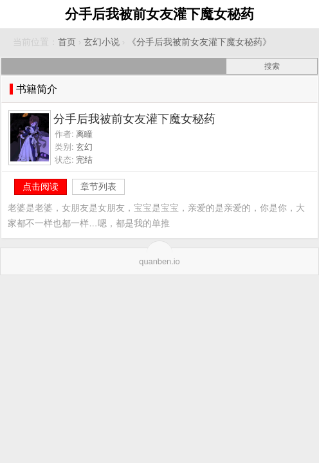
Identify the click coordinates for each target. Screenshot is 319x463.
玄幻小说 (102, 42)
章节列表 (98, 186)
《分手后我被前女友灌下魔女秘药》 (199, 42)
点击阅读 (41, 186)
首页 (67, 42)
